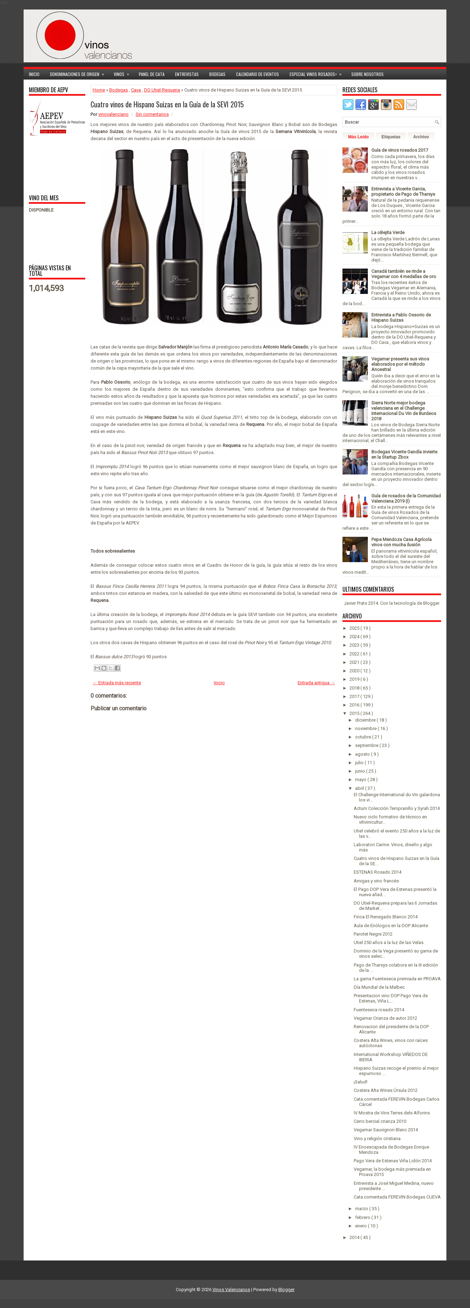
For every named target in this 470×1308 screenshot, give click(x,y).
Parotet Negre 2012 (373, 934)
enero (361, 1225)
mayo (361, 779)
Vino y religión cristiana (377, 1138)
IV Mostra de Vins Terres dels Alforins (392, 1112)
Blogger (431, 603)
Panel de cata (152, 74)
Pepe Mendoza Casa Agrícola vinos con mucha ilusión (401, 542)
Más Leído (358, 136)
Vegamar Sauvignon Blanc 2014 (386, 1129)
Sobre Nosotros (367, 74)
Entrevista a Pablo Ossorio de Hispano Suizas (401, 317)
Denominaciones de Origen (79, 73)
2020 (355, 670)
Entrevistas (187, 74)
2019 (355, 679)
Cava (136, 90)
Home (99, 90)
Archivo (421, 136)
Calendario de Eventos (257, 74)
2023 (355, 645)
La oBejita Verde (387, 232)
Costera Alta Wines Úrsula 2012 (386, 1090)
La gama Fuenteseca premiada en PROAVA (397, 978)
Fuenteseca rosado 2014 (379, 1009)
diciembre (366, 720)
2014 (355, 1237)
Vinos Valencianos (231, 1289)
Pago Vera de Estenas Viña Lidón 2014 (393, 1160)
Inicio (34, 74)
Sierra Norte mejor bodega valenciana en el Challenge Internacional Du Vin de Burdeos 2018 (403, 410)
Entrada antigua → (316, 682)
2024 (355, 636)
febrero (363, 1217)
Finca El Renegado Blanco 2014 (386, 916)
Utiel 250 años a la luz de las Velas (388, 942)
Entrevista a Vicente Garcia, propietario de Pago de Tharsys (403, 191)
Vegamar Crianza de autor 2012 (385, 1018)
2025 (355, 628)
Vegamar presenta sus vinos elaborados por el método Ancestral (400, 364)
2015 (355, 713)
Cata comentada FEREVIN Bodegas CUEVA (397, 1197)
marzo (362, 1208)
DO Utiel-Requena (162, 90)
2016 (355, 705)
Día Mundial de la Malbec (379, 987)
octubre (363, 737)
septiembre (367, 745)
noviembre (366, 728)
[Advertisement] (51, 165)
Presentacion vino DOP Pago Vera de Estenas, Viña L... (391, 998)
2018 (355, 688)
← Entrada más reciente (117, 682)
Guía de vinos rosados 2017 (399, 150)
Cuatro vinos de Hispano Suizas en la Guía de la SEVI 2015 (167, 104)
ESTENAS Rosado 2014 (377, 872)
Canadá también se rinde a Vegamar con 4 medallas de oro (403, 274)
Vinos (124, 73)
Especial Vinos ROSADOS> (318, 73)
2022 (355, 653)
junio (360, 771)
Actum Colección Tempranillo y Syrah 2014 (397, 808)
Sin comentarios (152, 114)
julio (360, 762)
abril (360, 788)
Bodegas (217, 74)
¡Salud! (360, 1081)
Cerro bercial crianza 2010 (380, 1121)
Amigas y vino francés (376, 880)
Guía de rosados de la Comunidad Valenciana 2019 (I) (406, 498)
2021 (355, 662)
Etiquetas (391, 136)
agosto (363, 754)
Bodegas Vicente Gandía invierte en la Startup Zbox (404, 454)
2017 (355, 696)
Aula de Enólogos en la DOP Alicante (391, 925)
